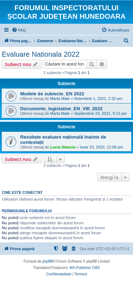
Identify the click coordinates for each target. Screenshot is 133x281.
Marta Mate (60, 98)
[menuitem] (19, 30)
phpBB (47, 261)
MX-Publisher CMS (85, 268)
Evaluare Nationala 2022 (40, 54)
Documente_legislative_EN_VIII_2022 (61, 108)
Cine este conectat (22, 192)
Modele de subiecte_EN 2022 (52, 93)
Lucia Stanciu (63, 147)
